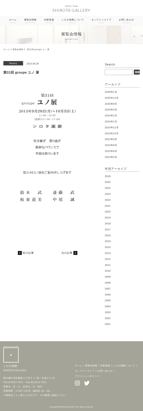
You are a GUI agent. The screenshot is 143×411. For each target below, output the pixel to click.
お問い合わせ (126, 21)
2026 (108, 176)
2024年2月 (111, 115)
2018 (108, 223)
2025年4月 (111, 109)
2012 (108, 259)
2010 (108, 270)
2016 (108, 235)
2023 (108, 194)
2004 (108, 306)
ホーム (13, 21)
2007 (108, 288)
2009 (108, 276)
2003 (108, 312)
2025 (108, 182)
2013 (108, 253)
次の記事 (67, 252)
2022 (108, 200)
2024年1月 (111, 121)
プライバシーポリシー (87, 376)
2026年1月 (111, 92)
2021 (108, 206)
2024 (108, 188)
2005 (108, 300)
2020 (108, 211)
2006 (108, 294)
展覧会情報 (30, 21)
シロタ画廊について (72, 21)
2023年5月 (111, 157)
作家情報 (49, 21)
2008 (108, 282)
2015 (108, 241)
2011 (108, 265)
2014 (108, 247)
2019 (108, 217)
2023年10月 (112, 133)
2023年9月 (111, 139)
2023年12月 (112, 127)
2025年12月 (112, 98)
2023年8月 (111, 145)
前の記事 (28, 252)
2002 (108, 318)
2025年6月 (111, 104)
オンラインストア (101, 21)
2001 (108, 324)
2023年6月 (111, 151)
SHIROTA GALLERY (71, 10)
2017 (108, 229)
